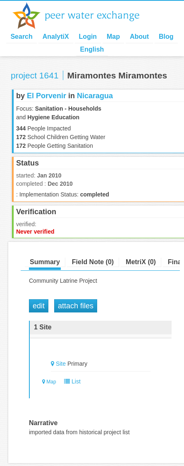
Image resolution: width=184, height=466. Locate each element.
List (70, 381)
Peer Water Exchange (82, 16)
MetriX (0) (141, 261)
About (139, 36)
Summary (45, 261)
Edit (39, 306)
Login (88, 36)
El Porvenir (46, 96)
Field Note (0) (93, 261)
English (92, 49)
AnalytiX (56, 36)
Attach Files (75, 306)
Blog (166, 36)
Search (21, 36)
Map (113, 36)
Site (61, 363)
